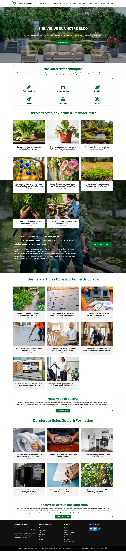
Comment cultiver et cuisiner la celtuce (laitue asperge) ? (29, 148)
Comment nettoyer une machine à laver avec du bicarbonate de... (29, 456)
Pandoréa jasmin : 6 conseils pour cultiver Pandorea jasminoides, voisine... (63, 186)
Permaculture (44, 3)
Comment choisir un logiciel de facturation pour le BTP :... (97, 314)
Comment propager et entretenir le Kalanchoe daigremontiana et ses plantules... (63, 149)
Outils (90, 3)
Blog (96, 3)
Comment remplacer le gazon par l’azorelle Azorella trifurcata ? (97, 185)
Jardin (65, 3)
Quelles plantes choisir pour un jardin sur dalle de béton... (63, 222)
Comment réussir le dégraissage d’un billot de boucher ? (63, 456)
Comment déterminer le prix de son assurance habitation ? (63, 491)
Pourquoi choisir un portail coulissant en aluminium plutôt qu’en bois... (28, 385)
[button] (63, 42)
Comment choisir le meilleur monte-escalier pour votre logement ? (63, 349)
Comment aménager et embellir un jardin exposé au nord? (29, 314)
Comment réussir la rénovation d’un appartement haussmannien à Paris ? (97, 349)
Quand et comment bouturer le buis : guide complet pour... (29, 222)
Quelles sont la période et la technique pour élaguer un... (97, 491)
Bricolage (73, 3)
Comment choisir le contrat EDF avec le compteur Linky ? (29, 491)
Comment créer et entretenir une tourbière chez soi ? (97, 148)
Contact (110, 3)
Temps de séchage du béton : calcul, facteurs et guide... (28, 349)
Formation (82, 3)
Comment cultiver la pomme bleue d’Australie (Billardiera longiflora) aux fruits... (29, 186)
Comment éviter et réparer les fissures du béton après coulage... (63, 314)
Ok (106, 548)
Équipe (103, 3)
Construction (56, 3)
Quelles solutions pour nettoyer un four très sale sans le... (97, 456)
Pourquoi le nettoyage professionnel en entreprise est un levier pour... (63, 385)
